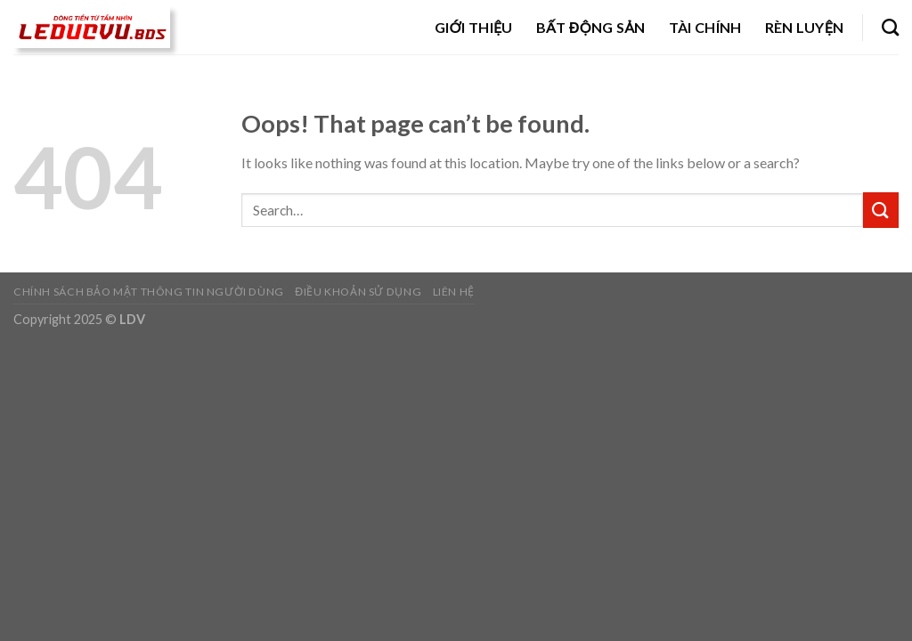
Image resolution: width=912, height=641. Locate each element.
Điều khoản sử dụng (358, 291)
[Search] (890, 27)
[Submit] (881, 209)
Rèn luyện (804, 27)
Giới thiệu (474, 27)
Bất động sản (591, 27)
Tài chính (705, 27)
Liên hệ (454, 291)
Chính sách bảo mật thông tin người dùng (148, 291)
